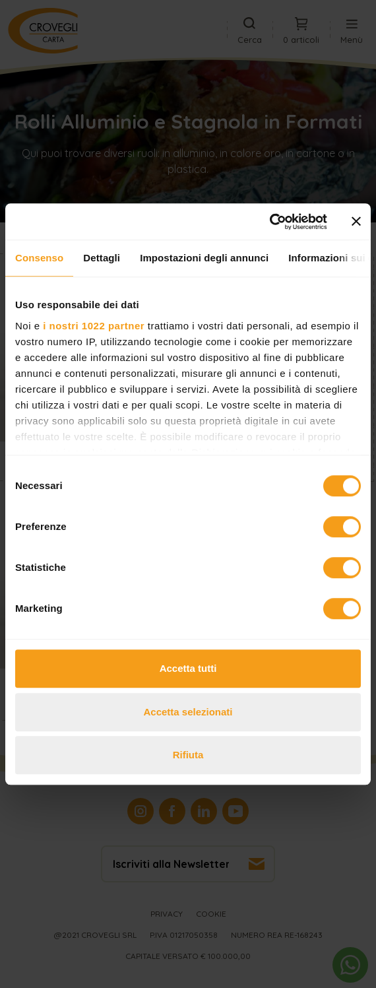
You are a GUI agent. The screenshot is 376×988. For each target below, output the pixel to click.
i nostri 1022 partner (93, 325)
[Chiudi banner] (356, 221)
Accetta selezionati (187, 711)
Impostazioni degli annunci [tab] (204, 257)
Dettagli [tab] (101, 257)
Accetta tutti (188, 668)
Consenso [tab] (39, 257)
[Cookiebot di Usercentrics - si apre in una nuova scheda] (269, 221)
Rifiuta (188, 754)
